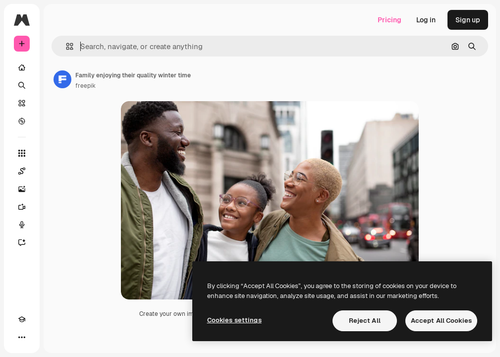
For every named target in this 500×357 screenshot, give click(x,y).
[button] (65, 46)
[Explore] (22, 121)
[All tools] (22, 153)
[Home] (22, 67)
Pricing (389, 19)
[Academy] (22, 319)
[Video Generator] (22, 207)
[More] (22, 337)
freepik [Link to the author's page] (85, 86)
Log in (426, 19)
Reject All (365, 320)
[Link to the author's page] (62, 79)
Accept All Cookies (441, 320)
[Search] (22, 85)
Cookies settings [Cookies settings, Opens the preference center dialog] (234, 320)
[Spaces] (22, 171)
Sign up (467, 19)
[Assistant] (22, 242)
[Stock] (22, 103)
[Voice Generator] (22, 225)
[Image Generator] (22, 189)
